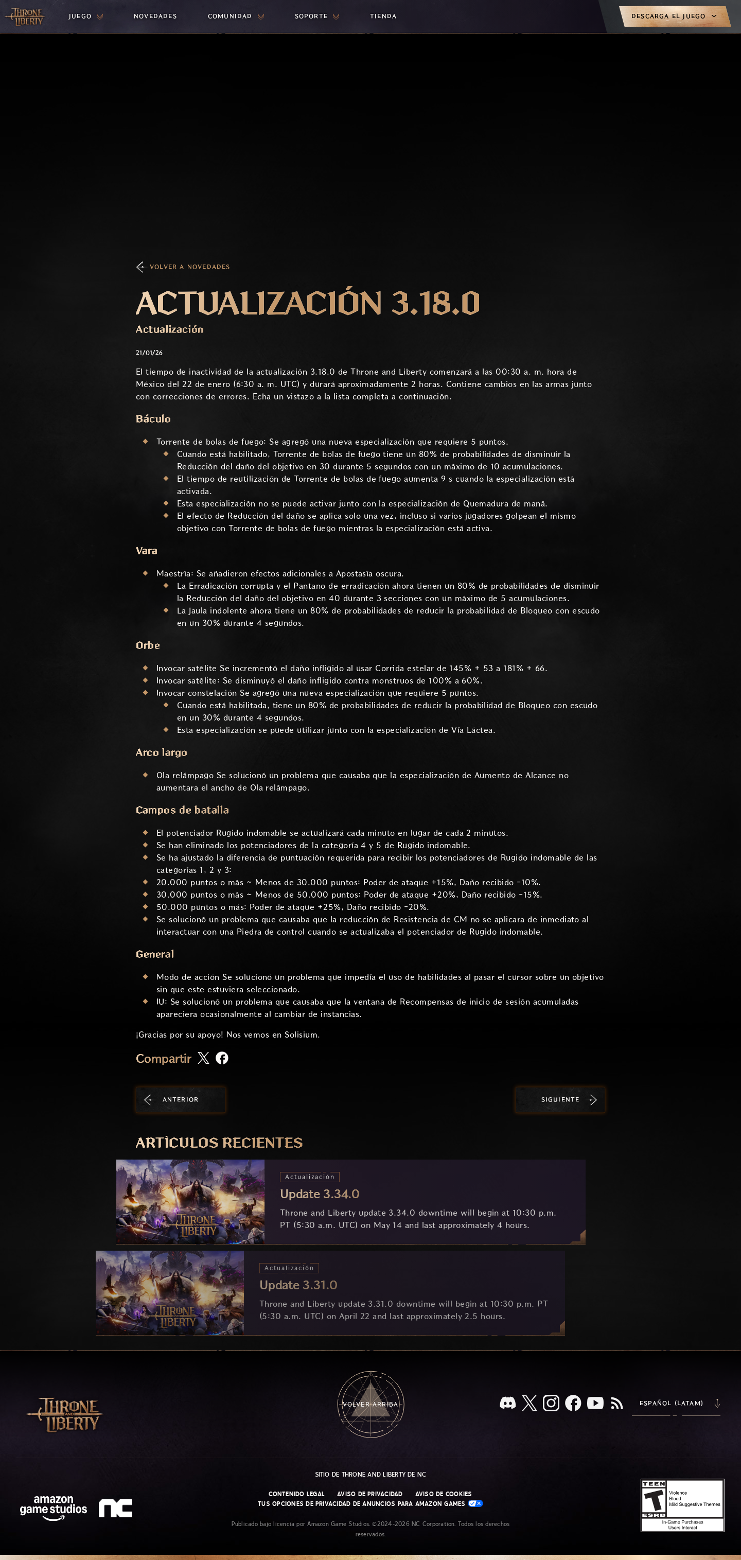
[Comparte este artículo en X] (203, 1058)
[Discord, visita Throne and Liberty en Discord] (508, 1403)
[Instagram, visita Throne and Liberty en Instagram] (551, 1404)
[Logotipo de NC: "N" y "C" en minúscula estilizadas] (117, 1509)
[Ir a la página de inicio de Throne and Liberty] (25, 16)
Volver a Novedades (190, 267)
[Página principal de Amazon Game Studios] (53, 1509)
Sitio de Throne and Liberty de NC (371, 1474)
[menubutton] (86, 16)
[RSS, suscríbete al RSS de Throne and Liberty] (617, 1404)
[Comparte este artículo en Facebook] (222, 1058)
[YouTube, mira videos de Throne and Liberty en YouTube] (595, 1404)
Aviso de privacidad (370, 1494)
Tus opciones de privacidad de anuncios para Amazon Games (370, 1504)
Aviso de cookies (443, 1494)
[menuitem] (86, 16)
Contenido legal (297, 1494)
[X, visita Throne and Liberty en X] (529, 1404)
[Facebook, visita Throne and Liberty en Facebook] (573, 1404)
